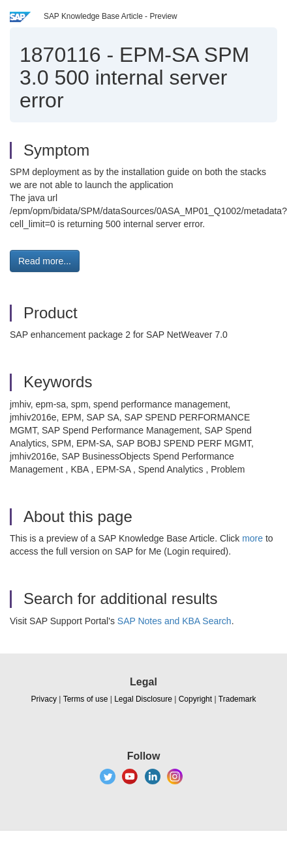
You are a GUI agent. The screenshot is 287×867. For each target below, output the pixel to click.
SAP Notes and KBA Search (174, 621)
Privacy (44, 699)
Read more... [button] (44, 261)
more (252, 538)
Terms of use (85, 699)
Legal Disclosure (143, 699)
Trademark (237, 699)
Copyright (195, 699)
